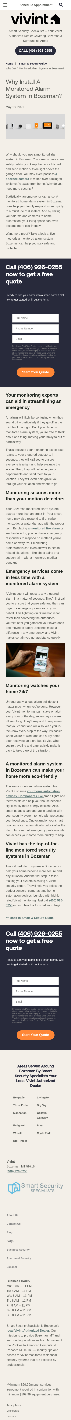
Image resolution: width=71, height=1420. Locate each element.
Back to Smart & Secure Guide (30, 918)
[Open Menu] (5, 5)
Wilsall (17, 1133)
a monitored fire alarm (44, 528)
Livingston (43, 1097)
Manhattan (20, 1112)
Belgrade (19, 1097)
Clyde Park (44, 1133)
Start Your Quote (35, 372)
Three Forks (20, 1105)
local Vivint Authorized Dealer (28, 1330)
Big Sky (42, 1105)
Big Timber (20, 1140)
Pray (40, 1125)
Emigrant (19, 1125)
